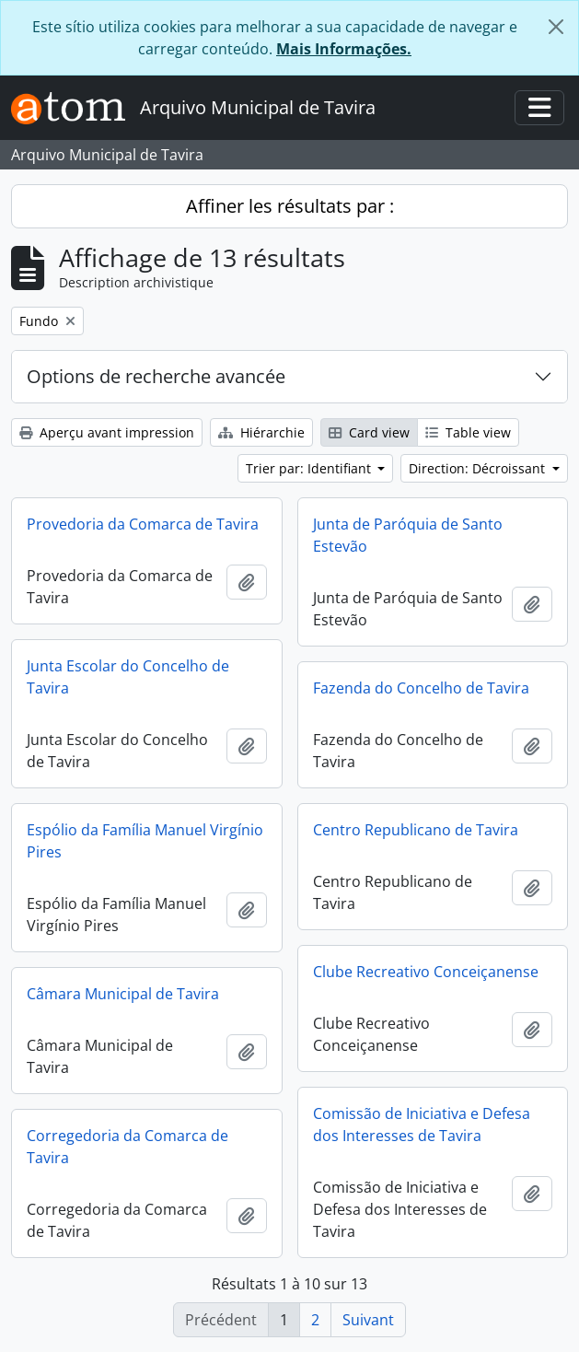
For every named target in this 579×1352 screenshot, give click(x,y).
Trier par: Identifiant (310, 468)
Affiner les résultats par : (290, 205)
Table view (468, 432)
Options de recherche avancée (156, 376)
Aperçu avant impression (106, 432)
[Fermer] (556, 26)
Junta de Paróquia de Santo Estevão (408, 535)
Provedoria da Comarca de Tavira (143, 524)
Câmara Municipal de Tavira (123, 994)
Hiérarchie (261, 432)
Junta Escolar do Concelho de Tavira (128, 677)
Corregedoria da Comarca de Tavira (127, 1146)
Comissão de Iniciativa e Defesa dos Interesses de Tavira (421, 1124)
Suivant (368, 1320)
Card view (369, 432)
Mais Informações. (343, 49)
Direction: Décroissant (479, 468)
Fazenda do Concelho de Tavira (421, 688)
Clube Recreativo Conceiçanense (425, 972)
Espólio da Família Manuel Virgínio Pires (145, 841)
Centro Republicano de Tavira (415, 830)
